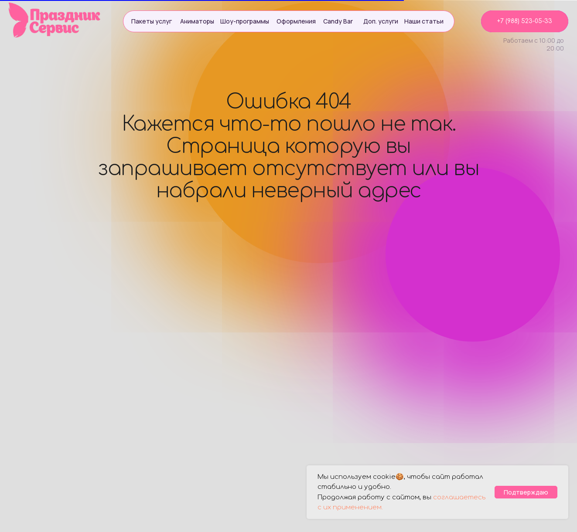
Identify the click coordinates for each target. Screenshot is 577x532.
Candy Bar (338, 21)
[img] (55, 20)
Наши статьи (424, 21)
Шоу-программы (244, 21)
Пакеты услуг (151, 21)
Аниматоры (197, 21)
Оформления (296, 21)
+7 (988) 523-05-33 (524, 21)
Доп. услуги (380, 21)
